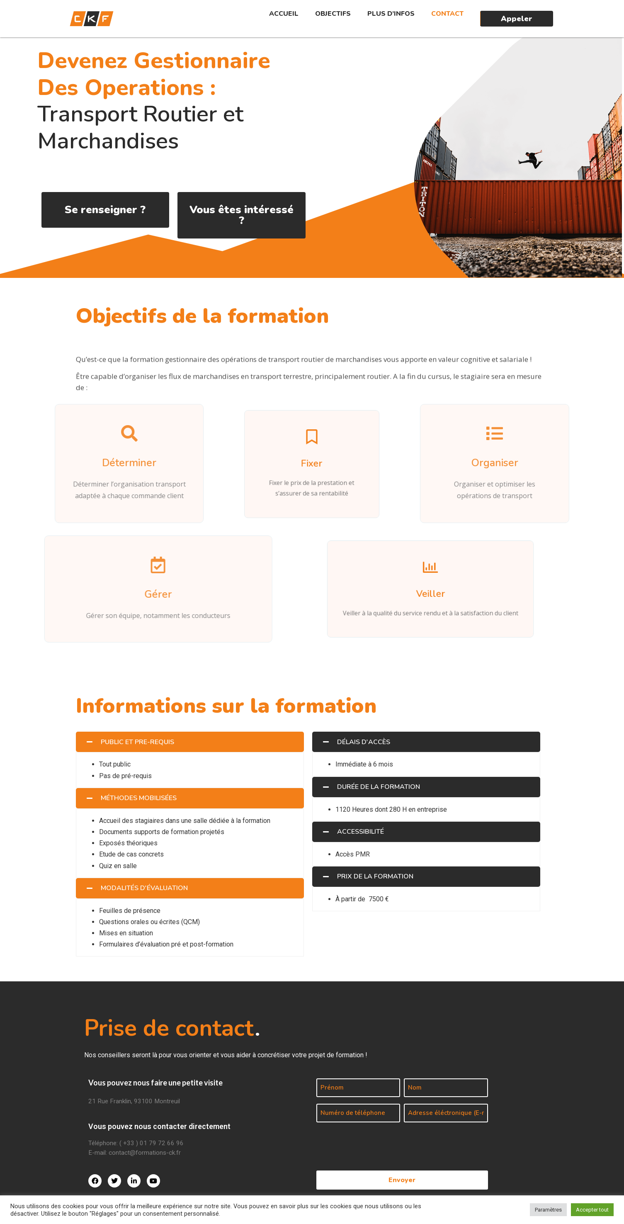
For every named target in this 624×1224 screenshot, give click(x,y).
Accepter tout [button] (592, 1210)
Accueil (284, 13)
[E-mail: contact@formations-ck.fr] (197, 1154)
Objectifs (333, 13)
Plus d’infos (391, 13)
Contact (447, 13)
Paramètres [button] (548, 1210)
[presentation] (379, 1143)
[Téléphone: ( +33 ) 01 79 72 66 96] (197, 1144)
